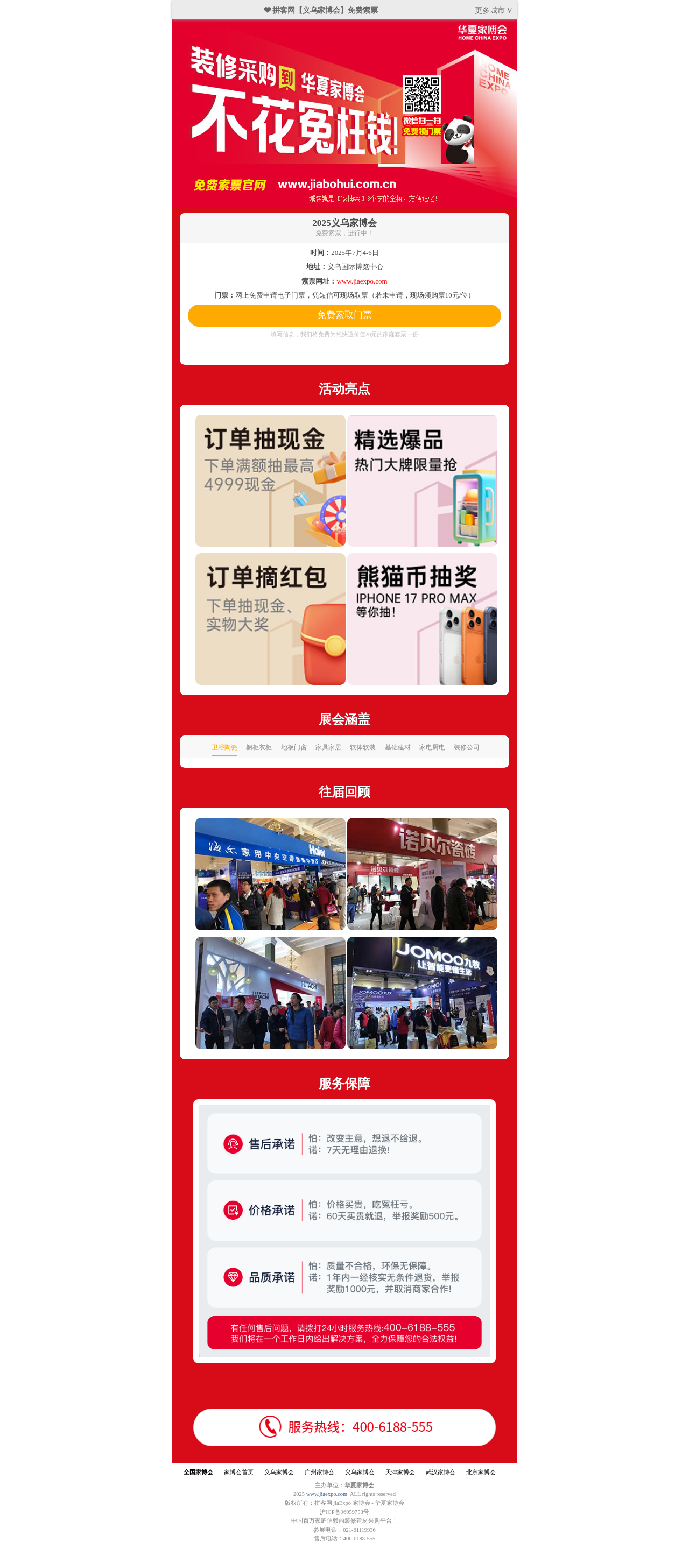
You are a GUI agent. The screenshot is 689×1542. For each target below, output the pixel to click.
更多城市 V (493, 10)
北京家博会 (481, 1472)
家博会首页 (239, 1472)
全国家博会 (198, 1472)
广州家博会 (319, 1472)
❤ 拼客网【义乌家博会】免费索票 (321, 10)
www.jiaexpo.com (327, 1494)
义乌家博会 (279, 1472)
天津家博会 (400, 1472)
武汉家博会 (440, 1472)
